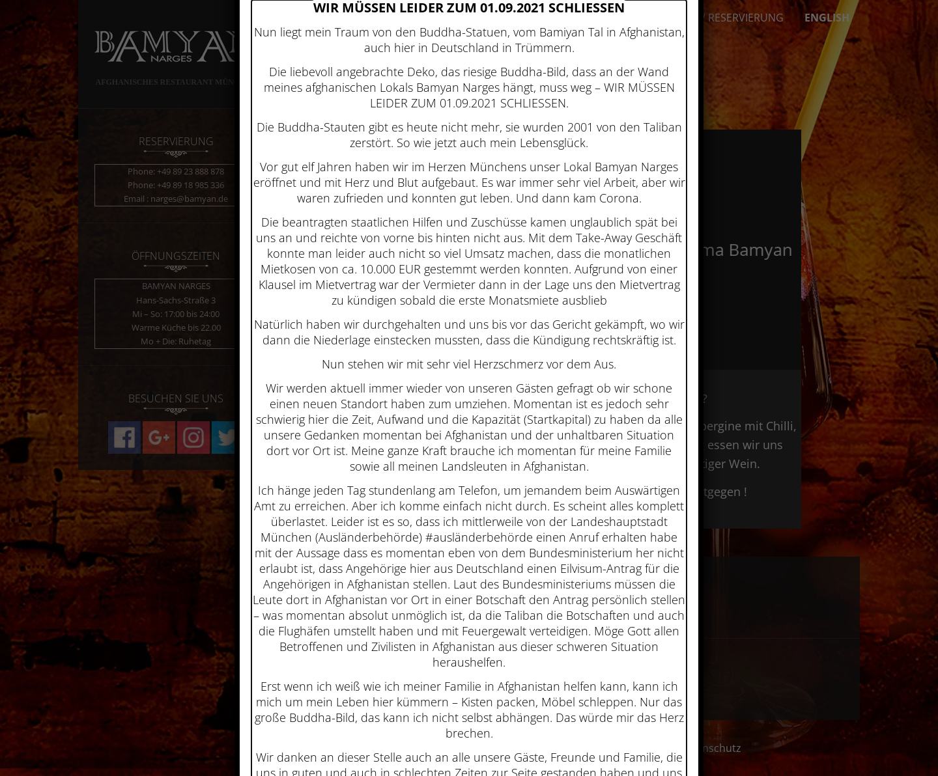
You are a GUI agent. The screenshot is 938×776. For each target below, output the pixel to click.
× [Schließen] (698, 70)
